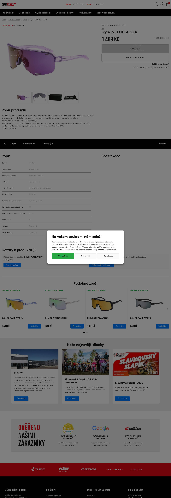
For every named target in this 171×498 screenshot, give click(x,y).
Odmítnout (63, 256)
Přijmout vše (108, 256)
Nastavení (85, 256)
